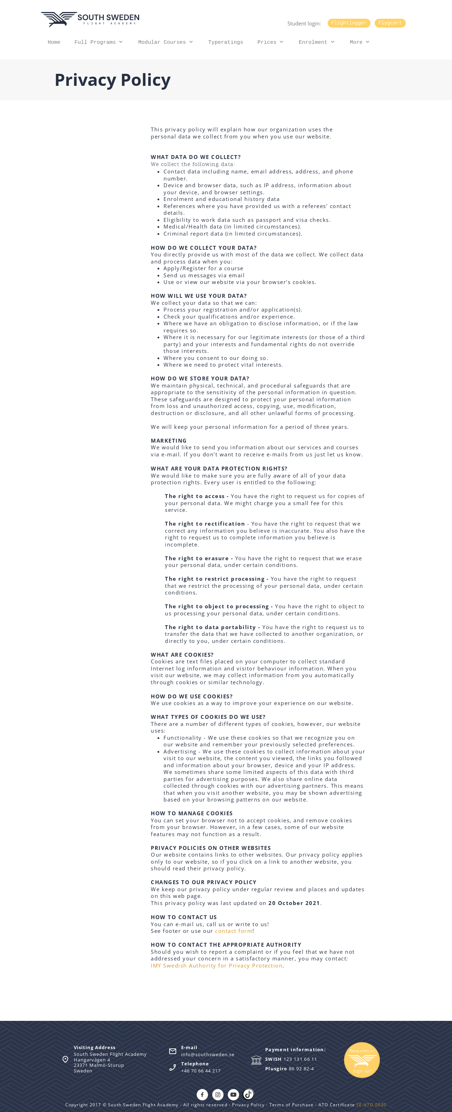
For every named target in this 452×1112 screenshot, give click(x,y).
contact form (233, 930)
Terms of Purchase (291, 1105)
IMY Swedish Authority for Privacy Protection (216, 965)
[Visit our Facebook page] (202, 1094)
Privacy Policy (249, 1105)
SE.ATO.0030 (371, 1105)
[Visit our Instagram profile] (218, 1094)
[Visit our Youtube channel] (233, 1094)
